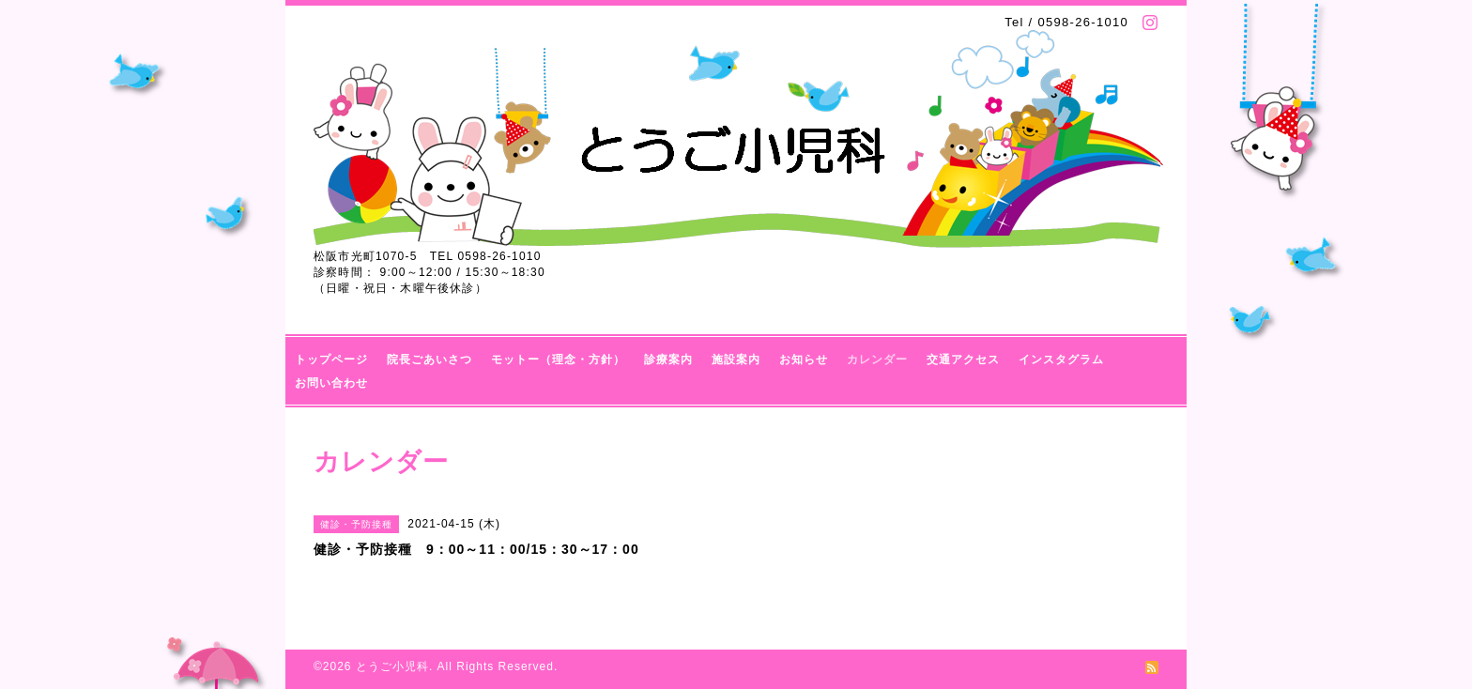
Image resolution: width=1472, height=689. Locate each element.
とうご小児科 (392, 666)
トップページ (331, 359)
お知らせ (803, 359)
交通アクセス (963, 359)
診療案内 (668, 359)
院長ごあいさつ (429, 359)
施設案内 (736, 359)
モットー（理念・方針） (558, 359)
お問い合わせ (331, 383)
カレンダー (877, 359)
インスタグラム (1061, 359)
